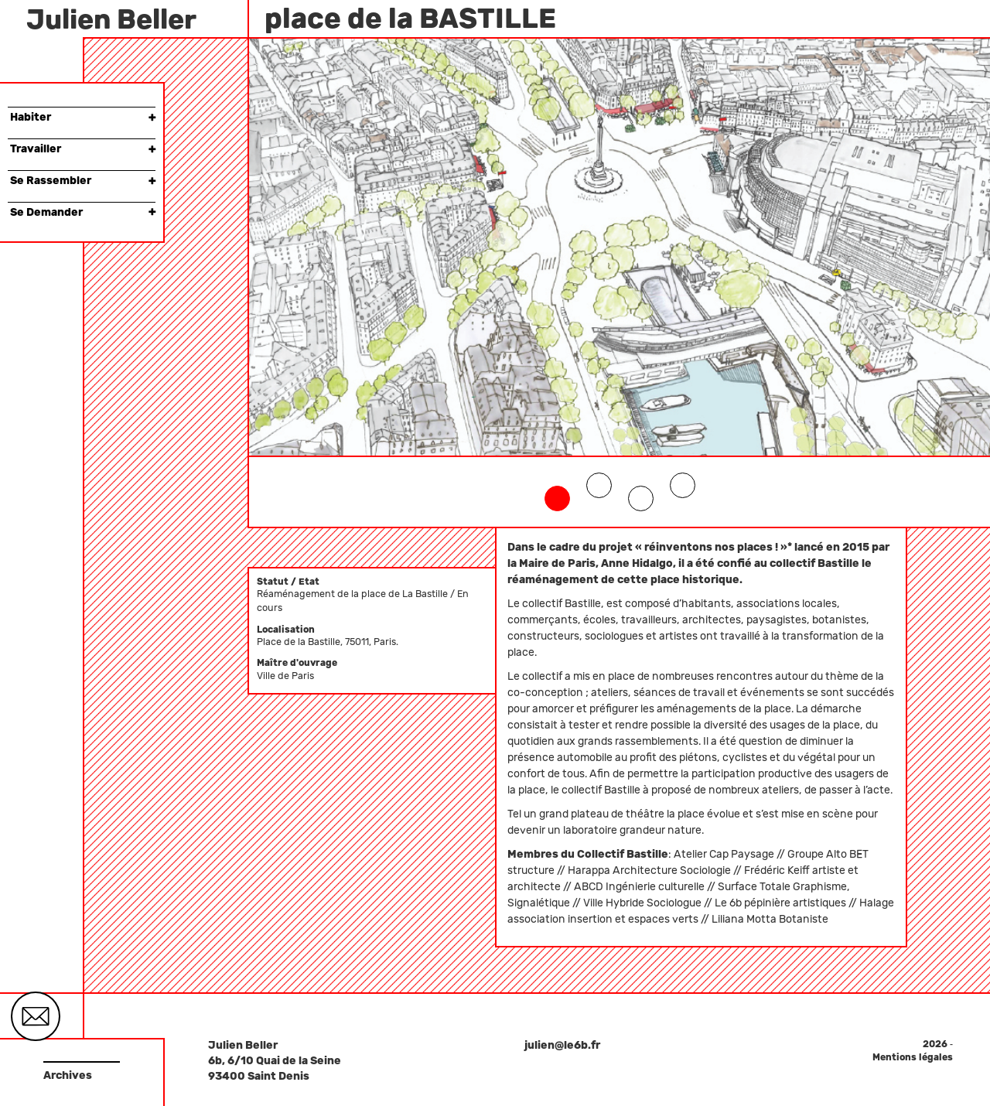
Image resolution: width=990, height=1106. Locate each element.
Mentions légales (912, 1057)
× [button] (152, 117)
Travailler (82, 149)
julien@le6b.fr (562, 1045)
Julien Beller (111, 19)
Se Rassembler (82, 180)
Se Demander (82, 212)
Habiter (82, 117)
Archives (67, 1075)
